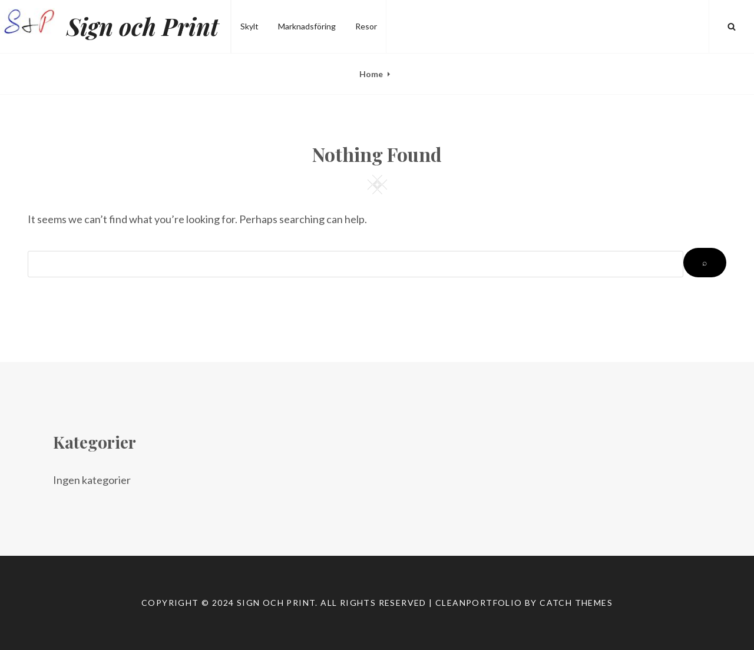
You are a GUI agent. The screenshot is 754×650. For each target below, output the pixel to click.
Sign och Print (143, 26)
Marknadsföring (307, 26)
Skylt (249, 26)
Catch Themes (576, 603)
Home (371, 74)
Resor (366, 26)
